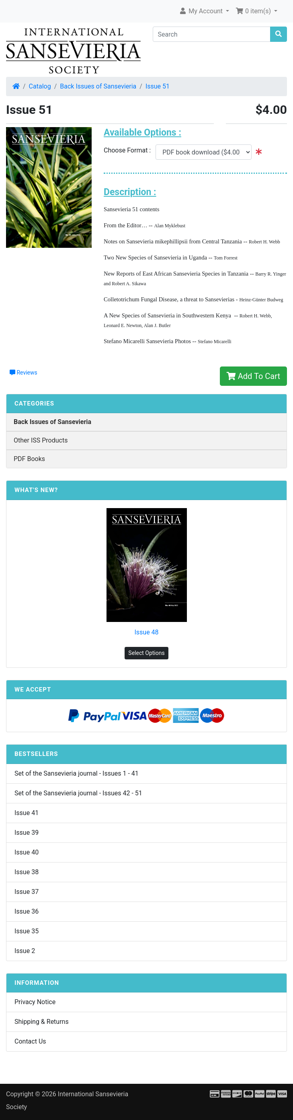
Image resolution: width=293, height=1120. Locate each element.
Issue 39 (26, 832)
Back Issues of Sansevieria (98, 86)
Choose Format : (130, 150)
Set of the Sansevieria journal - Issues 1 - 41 (76, 773)
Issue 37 (26, 892)
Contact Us (30, 1041)
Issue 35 (26, 931)
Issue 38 (26, 872)
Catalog (40, 86)
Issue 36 (26, 911)
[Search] (212, 34)
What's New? (36, 490)
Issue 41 (26, 813)
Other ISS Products (41, 440)
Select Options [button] (146, 653)
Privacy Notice (34, 1002)
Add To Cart (253, 376)
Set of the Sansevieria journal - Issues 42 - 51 (78, 793)
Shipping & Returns (41, 1021)
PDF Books (29, 459)
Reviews (23, 372)
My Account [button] (201, 11)
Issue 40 (26, 852)
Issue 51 (157, 86)
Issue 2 (24, 951)
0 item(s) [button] (254, 11)
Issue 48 (146, 632)
